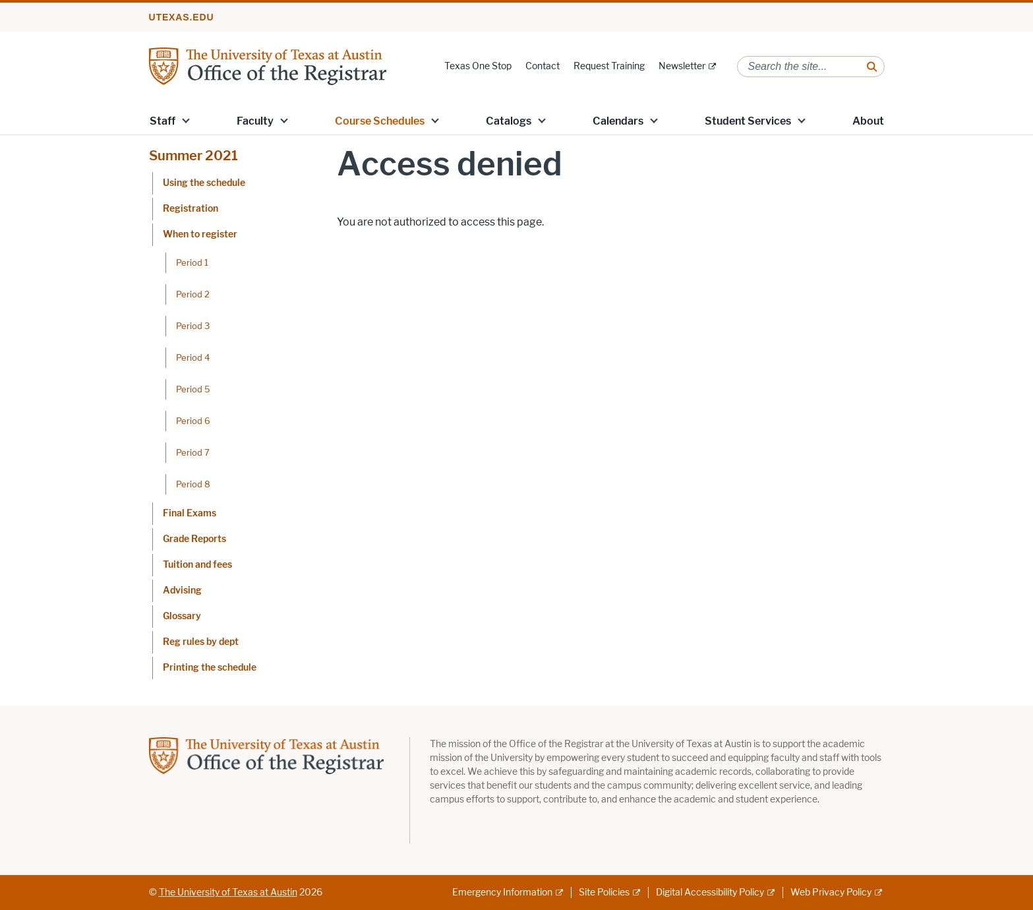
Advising (182, 590)
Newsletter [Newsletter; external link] (682, 66)
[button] (185, 120)
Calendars (618, 121)
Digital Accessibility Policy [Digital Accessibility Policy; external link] (710, 892)
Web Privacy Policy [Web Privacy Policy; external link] (830, 892)
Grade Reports (194, 539)
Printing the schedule (209, 667)
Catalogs (508, 121)
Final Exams (189, 513)
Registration (190, 208)
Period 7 (193, 452)
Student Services (748, 121)
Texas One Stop (478, 66)
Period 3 (193, 325)
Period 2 (193, 294)
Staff (162, 121)
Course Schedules (380, 121)
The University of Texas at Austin (228, 892)
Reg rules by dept (201, 642)
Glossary (182, 616)
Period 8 (193, 484)
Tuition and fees (197, 564)
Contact (542, 66)
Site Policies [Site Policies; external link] (604, 892)
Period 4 (193, 357)
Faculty (255, 121)
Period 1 (192, 262)
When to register (200, 234)
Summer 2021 (193, 156)
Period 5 (193, 389)
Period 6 (193, 420)
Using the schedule (204, 183)
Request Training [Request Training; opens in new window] (609, 66)
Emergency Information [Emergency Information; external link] (502, 892)
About (868, 121)
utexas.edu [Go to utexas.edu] (181, 17)
